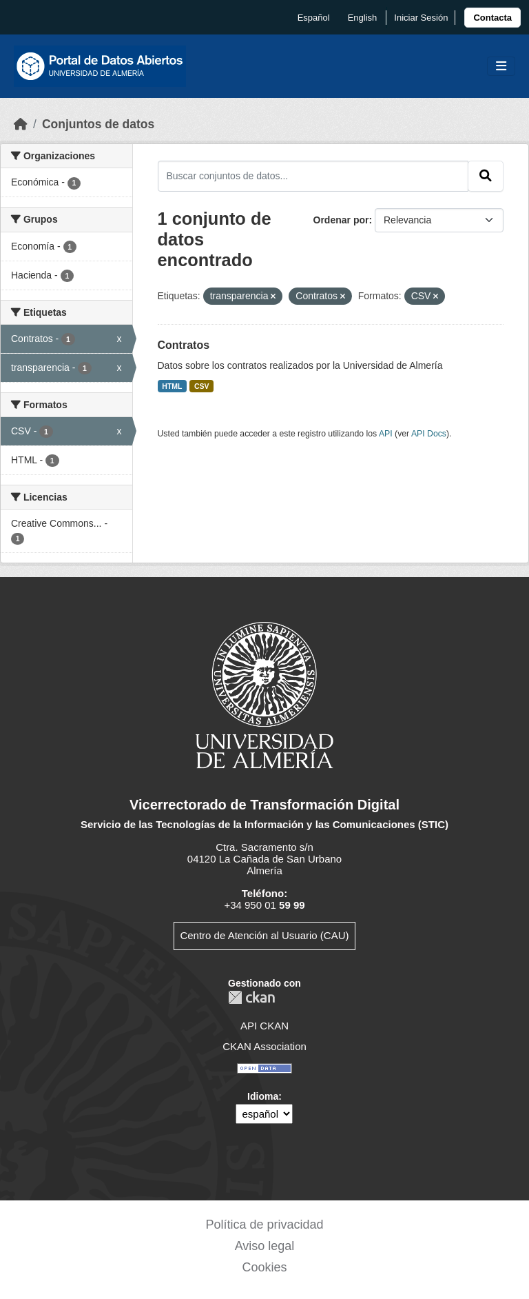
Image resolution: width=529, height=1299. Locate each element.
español (314, 17)
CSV (201, 386)
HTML (172, 386)
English (362, 17)
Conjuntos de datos (98, 124)
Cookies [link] (264, 1267)
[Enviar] (486, 176)
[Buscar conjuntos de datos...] (313, 176)
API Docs (428, 434)
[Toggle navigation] (501, 67)
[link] (492, 18)
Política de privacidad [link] (264, 1224)
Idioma (262, 1096)
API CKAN (264, 1025)
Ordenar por (341, 219)
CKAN (251, 997)
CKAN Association (264, 1046)
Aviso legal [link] (265, 1246)
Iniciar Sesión (421, 17)
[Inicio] (21, 124)
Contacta (492, 17)
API (386, 434)
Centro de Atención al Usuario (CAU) (264, 935)
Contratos (184, 345)
